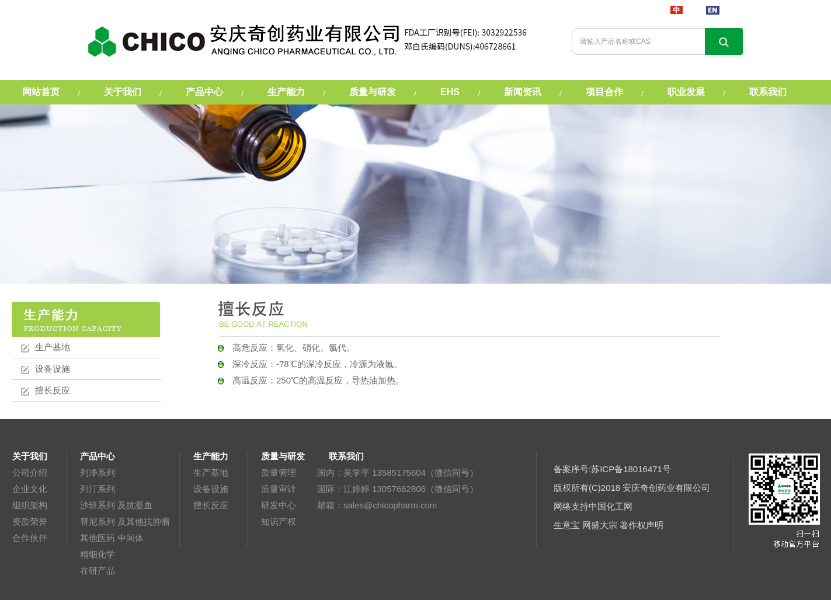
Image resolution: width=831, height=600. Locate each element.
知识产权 (278, 521)
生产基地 (52, 347)
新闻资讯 (522, 92)
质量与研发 (372, 92)
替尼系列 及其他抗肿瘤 (125, 521)
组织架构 (29, 505)
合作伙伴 (29, 538)
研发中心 (278, 505)
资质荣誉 (29, 521)
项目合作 (604, 92)
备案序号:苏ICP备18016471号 (612, 469)
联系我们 (768, 92)
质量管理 (278, 472)
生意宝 (567, 525)
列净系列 (97, 472)
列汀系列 (97, 489)
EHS (450, 92)
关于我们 (122, 92)
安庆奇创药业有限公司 (666, 488)
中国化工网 (610, 506)
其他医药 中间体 (112, 538)
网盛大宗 (599, 525)
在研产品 (97, 570)
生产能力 (286, 92)
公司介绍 (29, 472)
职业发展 (686, 92)
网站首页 (41, 92)
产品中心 (204, 92)
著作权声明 (641, 525)
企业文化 (29, 489)
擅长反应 (52, 390)
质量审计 (278, 489)
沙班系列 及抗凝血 (116, 505)
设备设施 (52, 369)
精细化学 (97, 554)
